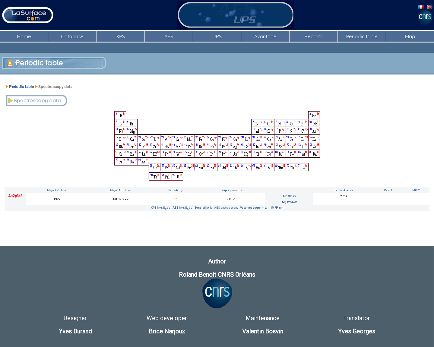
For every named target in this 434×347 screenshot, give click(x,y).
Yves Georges (356, 331)
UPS (217, 36)
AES (168, 36)
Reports (313, 36)
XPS (120, 36)
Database (72, 36)
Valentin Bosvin (262, 331)
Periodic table (361, 36)
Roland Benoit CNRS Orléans (217, 274)
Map (410, 36)
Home (24, 36)
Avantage (265, 36)
